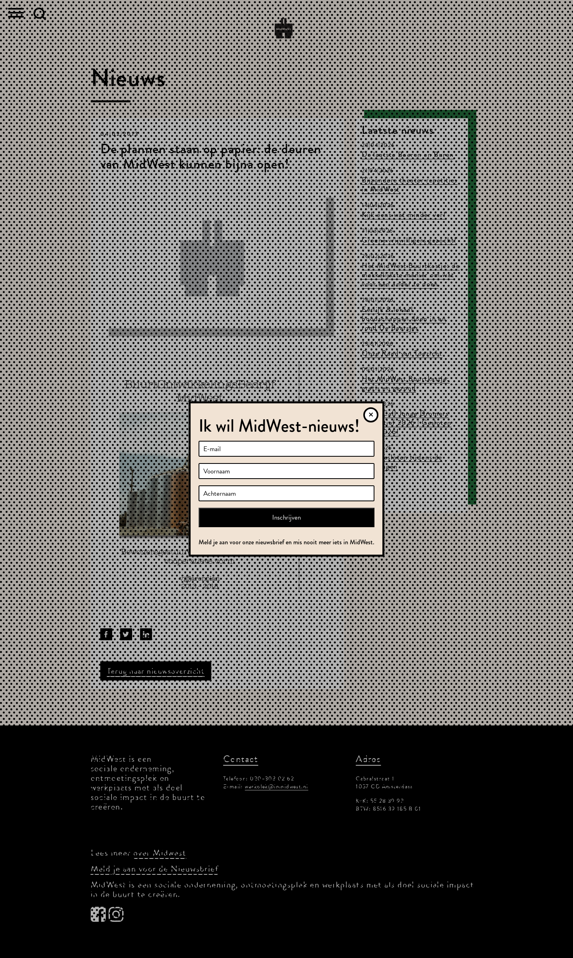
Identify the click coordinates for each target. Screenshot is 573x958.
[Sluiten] (370, 414)
